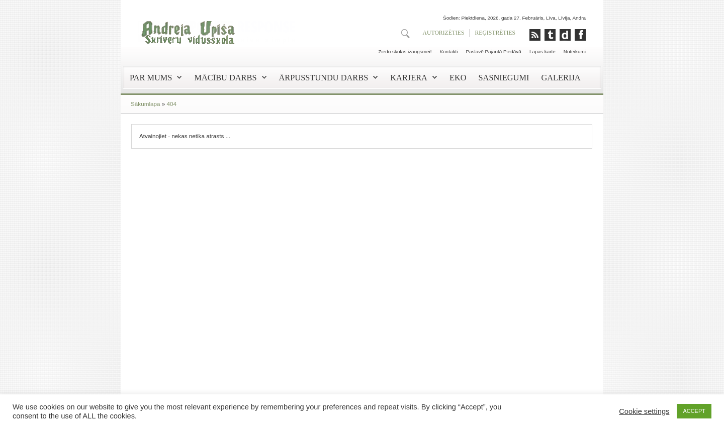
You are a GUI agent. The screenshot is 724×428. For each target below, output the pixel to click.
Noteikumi (575, 51)
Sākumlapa (145, 103)
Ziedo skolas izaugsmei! (404, 51)
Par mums (151, 77)
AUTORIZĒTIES (444, 33)
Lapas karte (542, 51)
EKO (458, 77)
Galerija (560, 77)
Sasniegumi (504, 77)
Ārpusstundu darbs (324, 77)
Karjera (408, 77)
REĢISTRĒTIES (495, 33)
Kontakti (448, 51)
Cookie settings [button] (644, 411)
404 (171, 103)
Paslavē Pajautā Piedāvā (493, 51)
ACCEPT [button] (694, 411)
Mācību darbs (225, 77)
